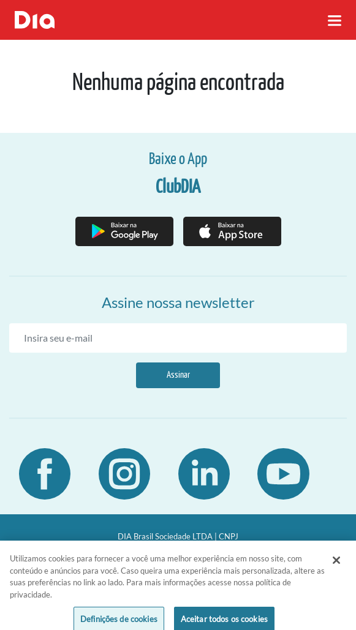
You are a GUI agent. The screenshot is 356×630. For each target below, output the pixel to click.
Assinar (178, 375)
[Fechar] (336, 566)
